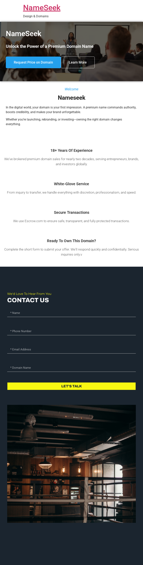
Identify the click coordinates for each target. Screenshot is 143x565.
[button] (33, 62)
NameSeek (42, 7)
